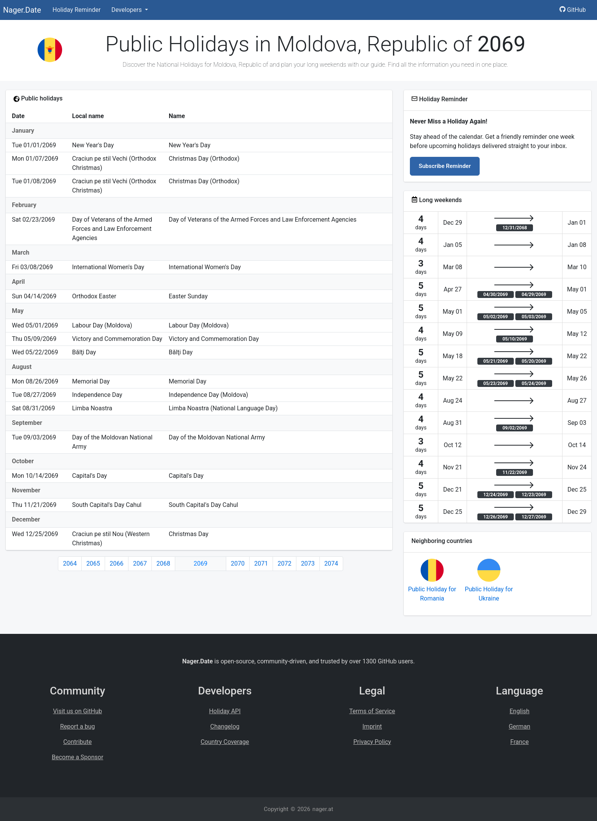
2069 (200, 563)
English (520, 711)
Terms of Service (372, 711)
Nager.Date (22, 10)
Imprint (372, 726)
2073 (308, 563)
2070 (238, 563)
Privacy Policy (372, 741)
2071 (261, 563)
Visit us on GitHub (77, 711)
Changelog (224, 726)
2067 (140, 563)
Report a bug (77, 726)
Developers (127, 9)
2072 (284, 563)
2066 (116, 563)
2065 (93, 563)
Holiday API (224, 711)
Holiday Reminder (77, 9)
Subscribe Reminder (445, 166)
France (519, 741)
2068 (163, 563)
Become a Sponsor (77, 757)
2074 (331, 563)
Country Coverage (225, 741)
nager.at (322, 809)
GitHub (572, 9)
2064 (70, 563)
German (519, 726)
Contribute (77, 741)
